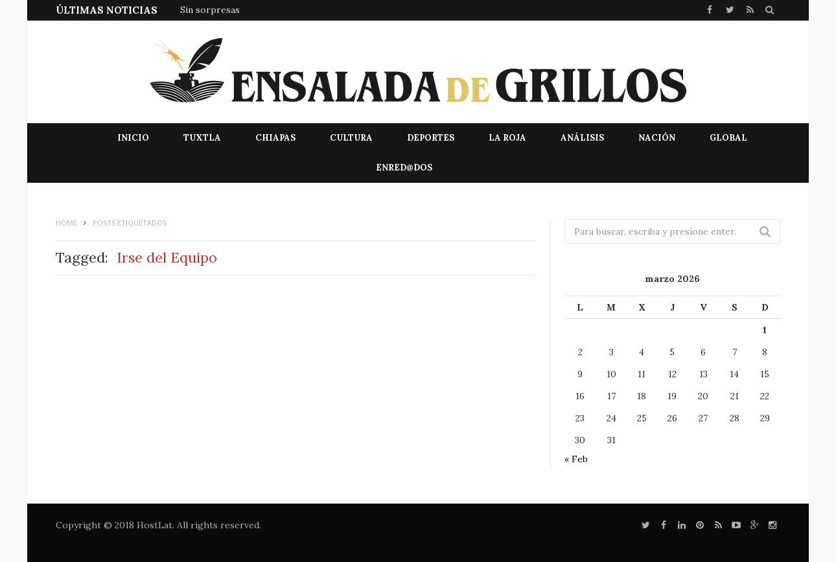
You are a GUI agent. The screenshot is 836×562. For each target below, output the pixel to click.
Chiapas (275, 137)
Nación (656, 137)
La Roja (507, 137)
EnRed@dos (404, 167)
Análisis (582, 137)
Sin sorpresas (210, 10)
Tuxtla (202, 137)
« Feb (576, 459)
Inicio (133, 137)
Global (728, 137)
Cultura (351, 137)
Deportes (430, 137)
